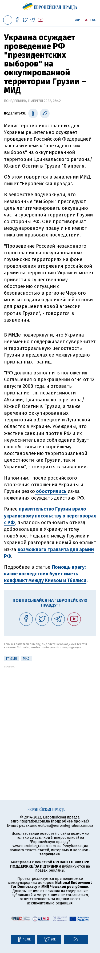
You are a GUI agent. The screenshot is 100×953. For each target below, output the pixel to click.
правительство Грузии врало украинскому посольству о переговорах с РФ (50, 515)
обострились (51, 491)
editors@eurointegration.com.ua (65, 825)
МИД (26, 659)
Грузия (11, 659)
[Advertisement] (50, 718)
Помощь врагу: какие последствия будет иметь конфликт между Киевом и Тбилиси (45, 573)
